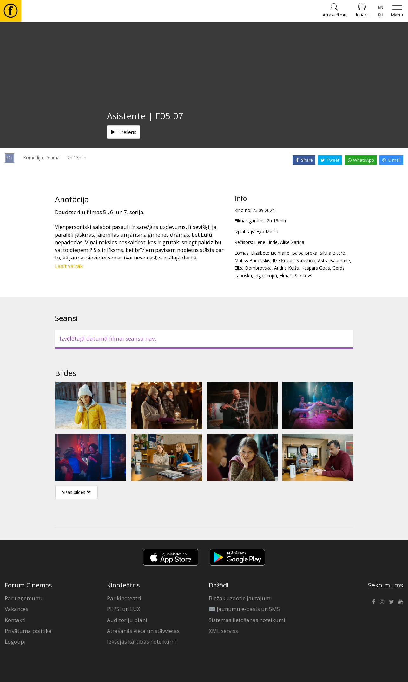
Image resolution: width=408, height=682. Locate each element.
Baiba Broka (304, 253)
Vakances (16, 609)
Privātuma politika (28, 630)
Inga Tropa (265, 275)
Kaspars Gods (315, 268)
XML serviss (223, 630)
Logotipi (15, 641)
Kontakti (15, 620)
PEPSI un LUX (123, 609)
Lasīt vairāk (69, 266)
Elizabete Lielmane (270, 253)
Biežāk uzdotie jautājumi (240, 598)
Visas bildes (76, 492)
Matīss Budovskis (252, 261)
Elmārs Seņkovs (296, 275)
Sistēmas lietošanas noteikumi (247, 620)
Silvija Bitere (332, 253)
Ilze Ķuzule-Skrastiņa (294, 261)
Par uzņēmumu (24, 598)
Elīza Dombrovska (253, 268)
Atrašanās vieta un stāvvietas (143, 630)
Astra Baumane (334, 261)
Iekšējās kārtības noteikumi (141, 641)
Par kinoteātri (124, 598)
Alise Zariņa (292, 242)
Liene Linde (266, 242)
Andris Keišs (286, 268)
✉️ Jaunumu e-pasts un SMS (244, 609)
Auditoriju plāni (127, 620)
